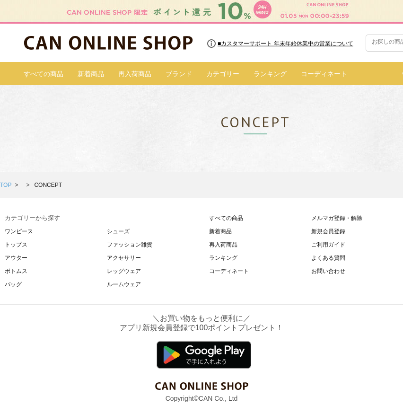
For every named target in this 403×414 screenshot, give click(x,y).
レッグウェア (124, 271)
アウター (16, 258)
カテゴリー (222, 74)
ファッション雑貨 (129, 244)
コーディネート (324, 74)
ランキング (270, 74)
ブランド (179, 74)
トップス (16, 244)
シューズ (118, 231)
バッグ (13, 284)
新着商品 (91, 74)
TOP (5, 185)
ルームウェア (124, 284)
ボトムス (16, 271)
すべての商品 (43, 74)
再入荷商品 (134, 74)
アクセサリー (124, 258)
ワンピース (19, 231)
